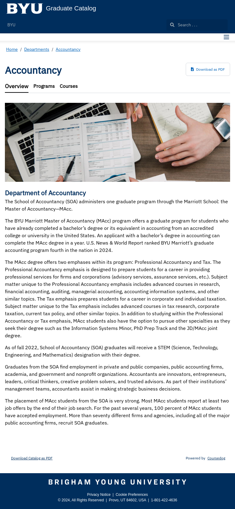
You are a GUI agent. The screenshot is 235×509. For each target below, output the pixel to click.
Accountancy (68, 49)
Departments (36, 49)
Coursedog (216, 458)
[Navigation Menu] (226, 37)
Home (12, 49)
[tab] (16, 86)
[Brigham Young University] (117, 482)
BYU (11, 25)
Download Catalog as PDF (32, 458)
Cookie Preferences (132, 494)
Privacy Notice (99, 494)
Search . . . (183, 25)
